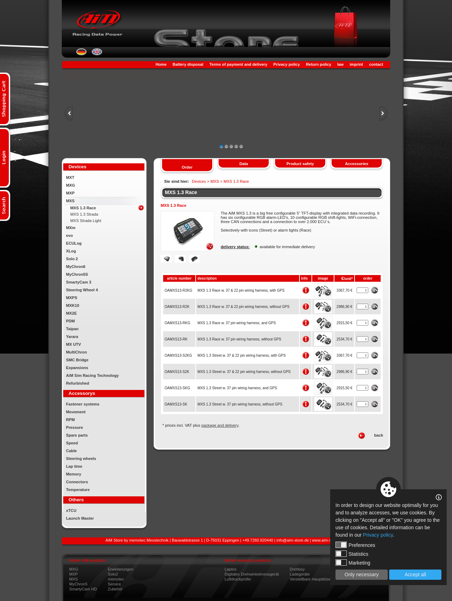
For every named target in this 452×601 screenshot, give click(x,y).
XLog (71, 251)
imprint (356, 64)
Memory (73, 474)
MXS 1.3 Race (83, 208)
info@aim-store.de (292, 540)
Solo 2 (72, 259)
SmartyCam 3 (78, 282)
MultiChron (76, 352)
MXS (70, 201)
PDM (70, 321)
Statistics (351, 553)
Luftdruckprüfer (238, 579)
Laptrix (231, 569)
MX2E (71, 313)
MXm (71, 228)
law (340, 64)
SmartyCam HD (83, 589)
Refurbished (77, 383)
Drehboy (297, 569)
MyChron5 (78, 584)
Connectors (77, 482)
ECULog (74, 243)
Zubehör (115, 589)
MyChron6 (75, 266)
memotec (116, 579)
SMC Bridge (77, 360)
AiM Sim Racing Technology (92, 375)
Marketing (352, 562)
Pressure (74, 427)
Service (114, 584)
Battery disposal (188, 64)
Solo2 (113, 574)
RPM (70, 420)
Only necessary (362, 574)
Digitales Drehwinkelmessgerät (252, 574)
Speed (72, 443)
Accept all (415, 574)
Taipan (72, 329)
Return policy (318, 64)
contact (376, 64)
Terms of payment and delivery (238, 64)
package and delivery (219, 425)
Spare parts (77, 435)
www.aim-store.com (329, 540)
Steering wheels (81, 458)
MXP (70, 193)
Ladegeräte (300, 574)
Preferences (355, 545)
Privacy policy (286, 64)
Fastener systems (83, 404)
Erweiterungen (120, 569)
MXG (70, 185)
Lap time (74, 466)
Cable (71, 451)
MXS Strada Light (85, 220)
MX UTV (73, 344)
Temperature (78, 490)
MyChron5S (77, 274)
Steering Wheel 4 (82, 290)
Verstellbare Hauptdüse (310, 579)
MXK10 (72, 305)
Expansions (77, 368)
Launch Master (80, 518)
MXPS (71, 298)
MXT (70, 177)
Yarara (72, 336)
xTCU (71, 510)
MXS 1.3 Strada (84, 214)
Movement (75, 412)
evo (69, 235)
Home (161, 64)
